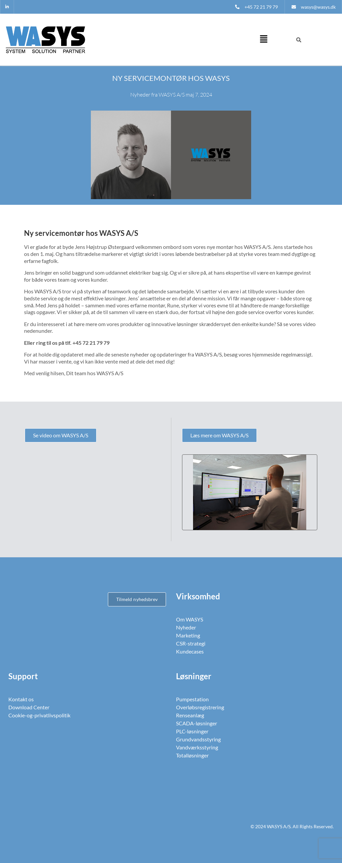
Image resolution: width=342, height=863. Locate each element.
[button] (263, 39)
